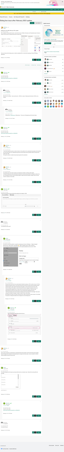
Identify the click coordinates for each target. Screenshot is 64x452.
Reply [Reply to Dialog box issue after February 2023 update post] (39, 59)
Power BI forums (4, 17)
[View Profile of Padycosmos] (5, 72)
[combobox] (52, 12)
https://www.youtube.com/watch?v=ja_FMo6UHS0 (9, 78)
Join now (2, 3)
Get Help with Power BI (19, 17)
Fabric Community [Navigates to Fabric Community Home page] (10, 7)
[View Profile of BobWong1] (5, 27)
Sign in (55, 9)
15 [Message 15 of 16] (6, 100)
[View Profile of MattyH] (7, 238)
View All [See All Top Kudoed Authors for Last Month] (46, 94)
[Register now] (47, 43)
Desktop (28, 17)
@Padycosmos (12, 115)
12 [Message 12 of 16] (6, 179)
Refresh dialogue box (4, 390)
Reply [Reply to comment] (39, 83)
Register (51, 9)
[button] (32, 23)
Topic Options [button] (38, 22)
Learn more (48, 13)
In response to (6, 92)
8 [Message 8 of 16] (8, 298)
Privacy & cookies (51, 445)
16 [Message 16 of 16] (8, 118)
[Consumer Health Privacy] (12, 449)
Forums (10, 17)
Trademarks (62, 445)
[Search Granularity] (36, 12)
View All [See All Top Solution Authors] (46, 73)
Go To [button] (62, 9)
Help (58, 9)
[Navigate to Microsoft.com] (2, 7)
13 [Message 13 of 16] (6, 158)
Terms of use (57, 445)
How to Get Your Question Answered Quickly (51, 51)
